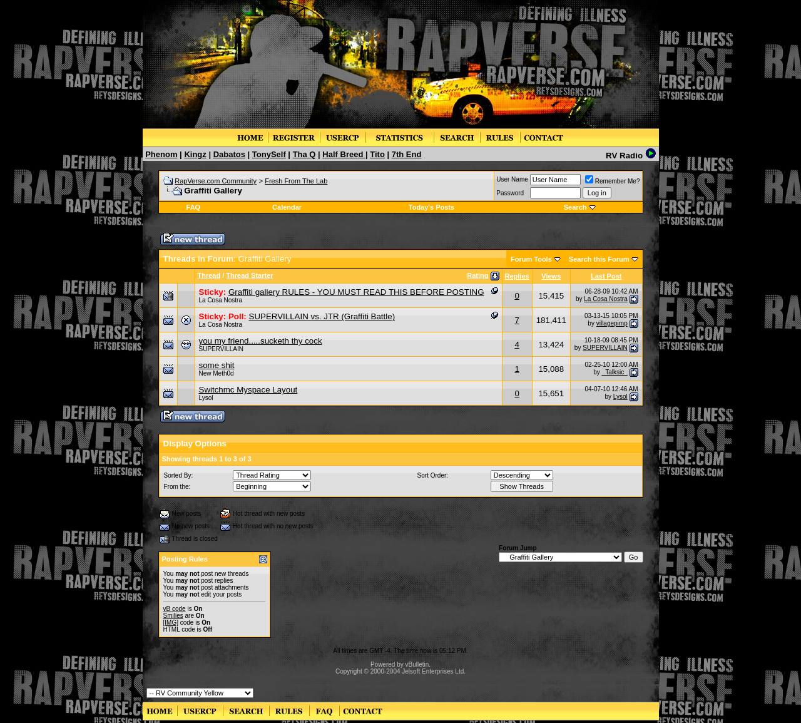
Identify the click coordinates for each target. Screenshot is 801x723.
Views (551, 276)
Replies (517, 276)
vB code (174, 608)
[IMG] (170, 622)
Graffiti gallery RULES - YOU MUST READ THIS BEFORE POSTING (356, 292)
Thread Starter (249, 275)
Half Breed (343, 154)
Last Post (606, 276)
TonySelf (269, 154)
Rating (477, 275)
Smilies (173, 615)
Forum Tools (531, 259)
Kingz (195, 154)
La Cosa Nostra (220, 300)
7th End (407, 154)
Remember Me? (612, 181)
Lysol (206, 397)
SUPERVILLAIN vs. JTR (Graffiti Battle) (322, 316)
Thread (209, 275)
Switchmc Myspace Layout (248, 389)
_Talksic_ (615, 372)
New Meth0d (216, 373)
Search (575, 207)
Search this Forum (599, 259)
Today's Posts (431, 207)
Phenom (161, 154)
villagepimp (612, 323)
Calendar (287, 207)
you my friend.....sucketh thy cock (260, 341)
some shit (217, 365)
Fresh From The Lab (296, 181)
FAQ (193, 207)
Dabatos (229, 154)
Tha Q (304, 154)
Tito (377, 154)
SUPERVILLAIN (221, 349)
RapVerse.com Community (216, 181)
